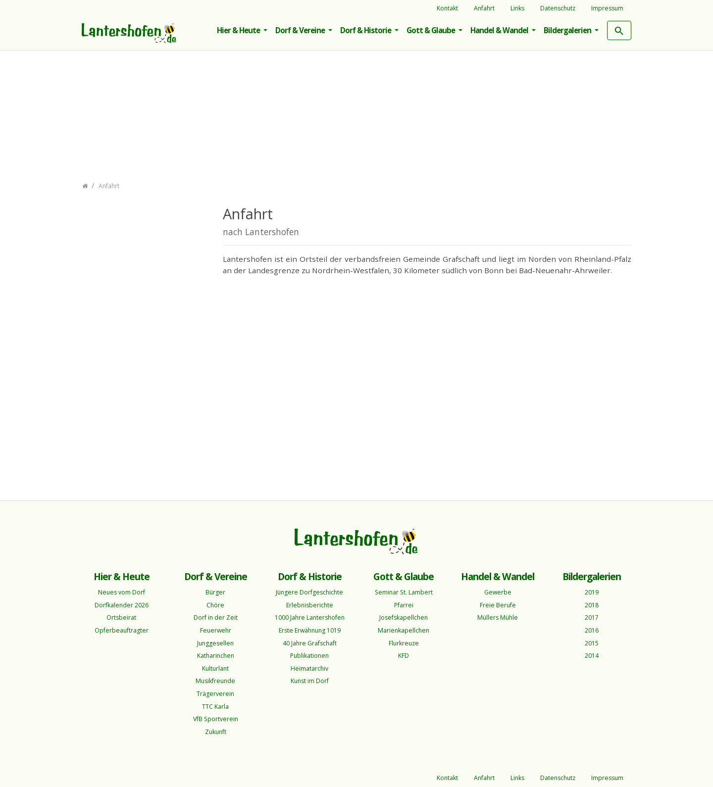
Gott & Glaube (432, 30)
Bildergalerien (568, 30)
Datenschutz (557, 8)
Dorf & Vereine (300, 30)
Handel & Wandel (500, 30)
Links (517, 8)
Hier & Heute (239, 30)
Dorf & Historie (366, 30)
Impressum (607, 8)
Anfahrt (484, 8)
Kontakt (447, 8)
